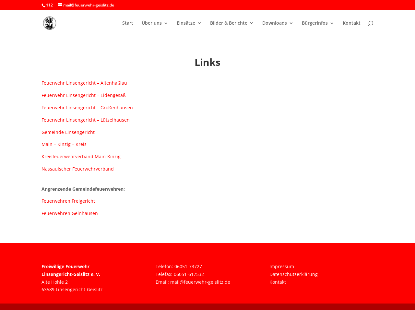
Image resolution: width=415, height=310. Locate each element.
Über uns (152, 23)
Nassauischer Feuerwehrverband (78, 169)
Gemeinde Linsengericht (68, 132)
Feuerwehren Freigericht (68, 201)
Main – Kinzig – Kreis (64, 144)
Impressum (281, 266)
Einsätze (186, 23)
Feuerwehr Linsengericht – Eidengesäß (84, 95)
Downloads (274, 23)
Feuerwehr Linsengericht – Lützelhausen (86, 120)
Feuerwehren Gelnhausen (70, 213)
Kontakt (352, 23)
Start (127, 23)
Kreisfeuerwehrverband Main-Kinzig (81, 156)
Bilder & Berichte (228, 23)
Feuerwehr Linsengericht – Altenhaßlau (84, 83)
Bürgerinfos (315, 23)
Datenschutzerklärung (293, 274)
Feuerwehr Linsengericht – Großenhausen (87, 107)
